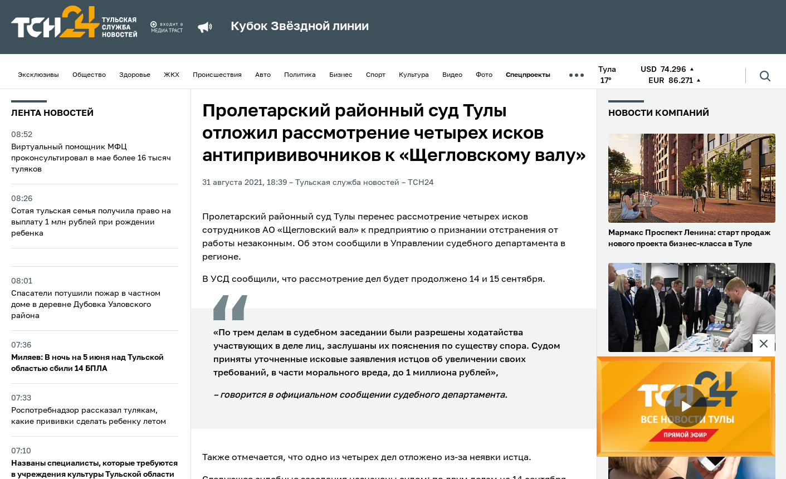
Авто (263, 75)
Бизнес (341, 75)
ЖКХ (171, 75)
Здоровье (134, 75)
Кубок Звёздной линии (300, 27)
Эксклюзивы (38, 75)
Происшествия (217, 75)
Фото (484, 75)
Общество (89, 75)
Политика (300, 75)
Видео (452, 75)
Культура (414, 75)
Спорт (375, 75)
